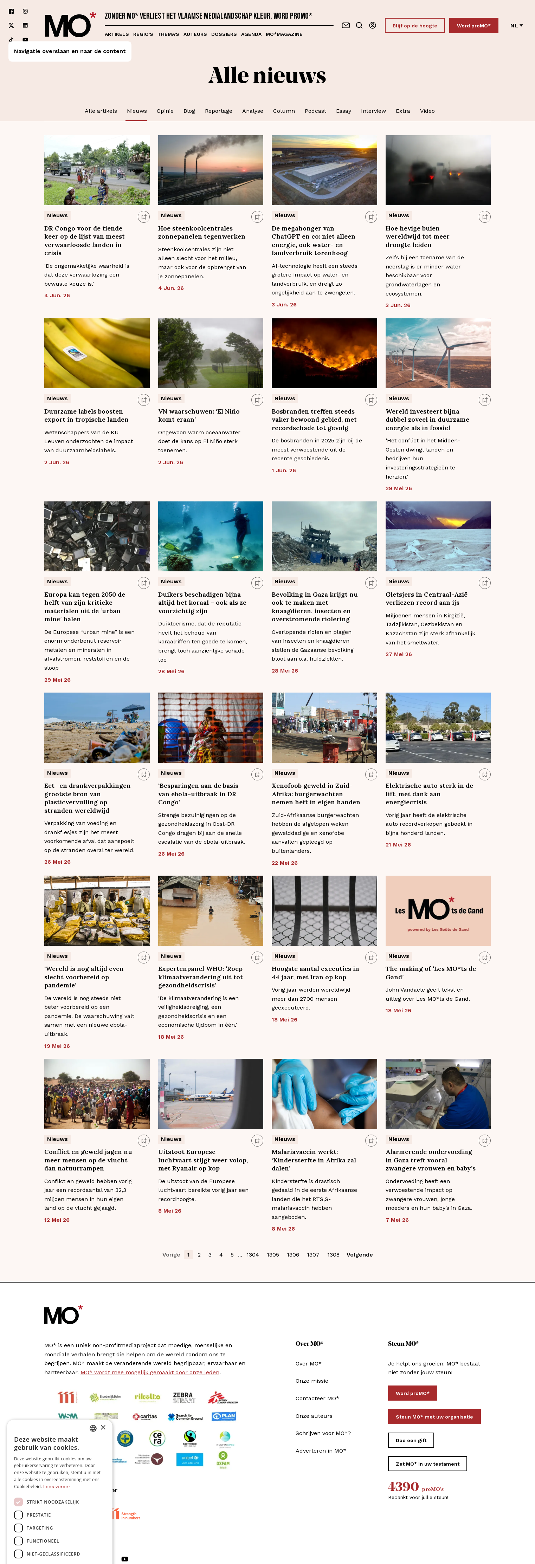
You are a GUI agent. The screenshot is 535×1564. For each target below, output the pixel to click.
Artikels (117, 34)
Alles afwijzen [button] (60, 1528)
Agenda (251, 34)
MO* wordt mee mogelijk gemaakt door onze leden (149, 1372)
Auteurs (195, 34)
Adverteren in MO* (321, 1450)
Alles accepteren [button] (60, 1510)
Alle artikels (101, 111)
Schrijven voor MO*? (323, 1433)
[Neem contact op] (346, 25)
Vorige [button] (171, 1254)
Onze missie (312, 1380)
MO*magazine (284, 34)
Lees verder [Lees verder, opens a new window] (56, 1425)
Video (427, 111)
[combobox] (93, 1366)
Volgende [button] (360, 1254)
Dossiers (224, 34)
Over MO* (309, 1363)
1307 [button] (313, 1254)
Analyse (252, 111)
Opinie (165, 111)
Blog (189, 111)
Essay (343, 111)
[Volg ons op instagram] (25, 11)
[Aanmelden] (372, 25)
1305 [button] (273, 1254)
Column (284, 111)
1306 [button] (293, 1254)
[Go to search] (359, 25)
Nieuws (137, 111)
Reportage (218, 111)
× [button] (102, 1366)
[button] (59, 1544)
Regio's (143, 34)
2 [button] (199, 1254)
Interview (373, 111)
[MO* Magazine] (70, 25)
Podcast (315, 111)
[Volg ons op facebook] (11, 11)
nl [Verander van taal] (516, 25)
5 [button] (232, 1254)
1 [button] (188, 1254)
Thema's (168, 34)
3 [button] (210, 1254)
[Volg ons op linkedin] (25, 25)
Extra (403, 111)
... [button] (240, 1254)
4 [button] (221, 1254)
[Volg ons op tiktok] (11, 40)
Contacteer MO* (317, 1398)
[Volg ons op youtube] (25, 40)
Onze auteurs (314, 1416)
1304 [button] (252, 1254)
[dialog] (59, 1457)
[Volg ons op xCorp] (11, 25)
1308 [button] (333, 1254)
